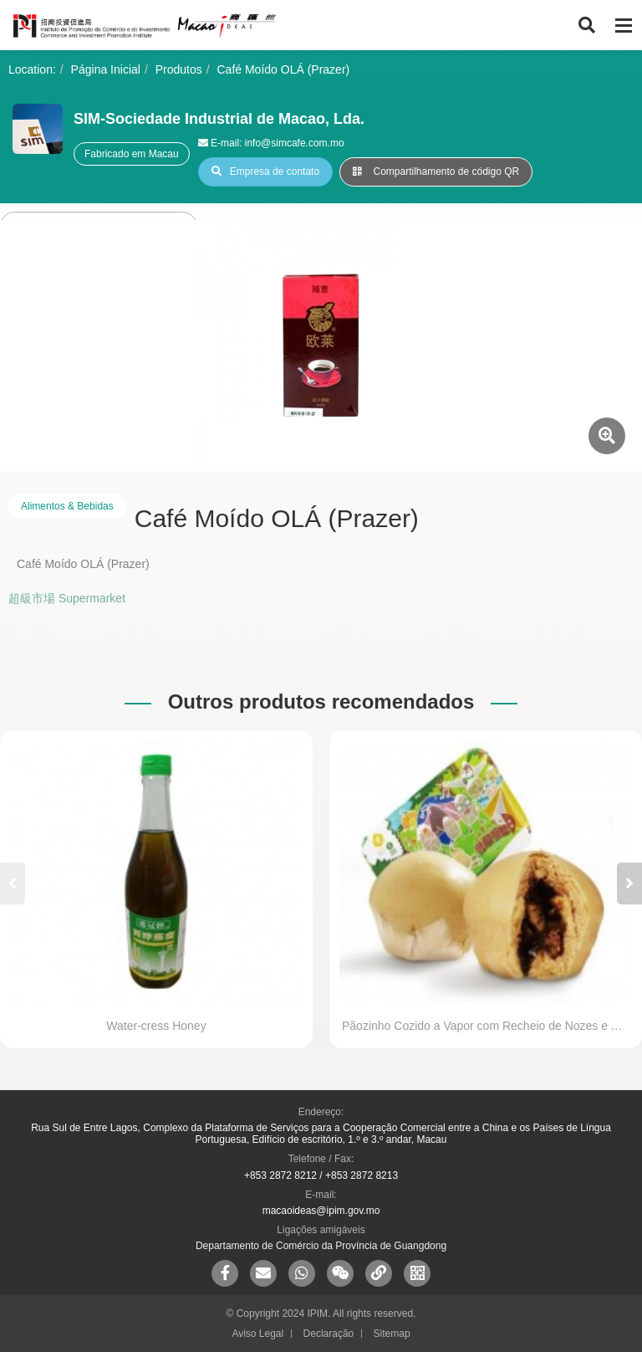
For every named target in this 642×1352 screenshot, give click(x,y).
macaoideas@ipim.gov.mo (321, 1210)
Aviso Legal (257, 1333)
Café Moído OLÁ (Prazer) (283, 69)
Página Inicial (105, 69)
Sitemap (392, 1333)
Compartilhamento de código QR (436, 171)
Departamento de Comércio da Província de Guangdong (321, 1246)
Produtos (178, 69)
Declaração (328, 1333)
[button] (629, 883)
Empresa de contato (265, 171)
